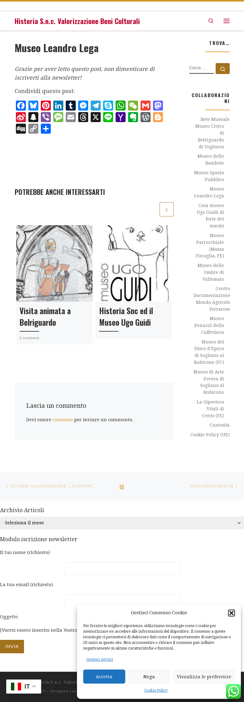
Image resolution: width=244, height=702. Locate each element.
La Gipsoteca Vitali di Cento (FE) (210, 408)
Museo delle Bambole (211, 160)
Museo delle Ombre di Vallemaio (211, 272)
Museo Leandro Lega (209, 192)
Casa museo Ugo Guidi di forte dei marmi (210, 215)
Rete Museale (215, 119)
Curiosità (220, 425)
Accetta (104, 677)
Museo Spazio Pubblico (209, 176)
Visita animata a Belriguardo (45, 316)
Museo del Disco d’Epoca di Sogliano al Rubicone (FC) (209, 352)
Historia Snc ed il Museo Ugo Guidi (126, 316)
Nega (149, 677)
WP (42, 691)
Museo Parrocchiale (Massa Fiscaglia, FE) (210, 245)
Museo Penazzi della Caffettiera (209, 325)
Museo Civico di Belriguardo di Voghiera (209, 136)
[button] (231, 613)
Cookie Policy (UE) (210, 434)
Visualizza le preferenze (204, 677)
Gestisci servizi (99, 659)
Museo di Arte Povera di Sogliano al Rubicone (209, 382)
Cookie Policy (156, 690)
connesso (63, 420)
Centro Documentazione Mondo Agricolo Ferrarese (212, 298)
